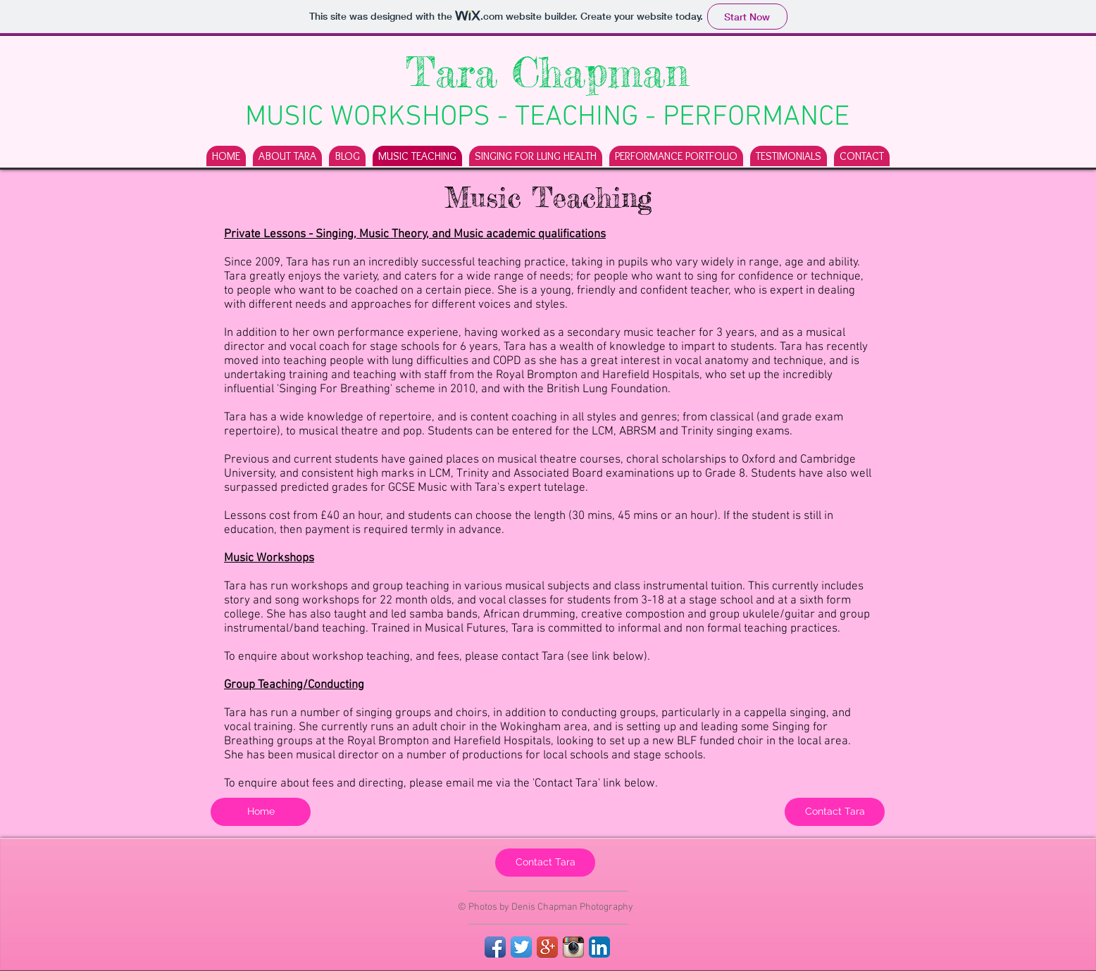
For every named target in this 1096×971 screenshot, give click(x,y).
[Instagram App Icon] (573, 947)
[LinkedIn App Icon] (599, 947)
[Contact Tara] (835, 812)
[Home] (261, 812)
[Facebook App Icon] (495, 947)
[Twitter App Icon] (521, 947)
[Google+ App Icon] (547, 947)
